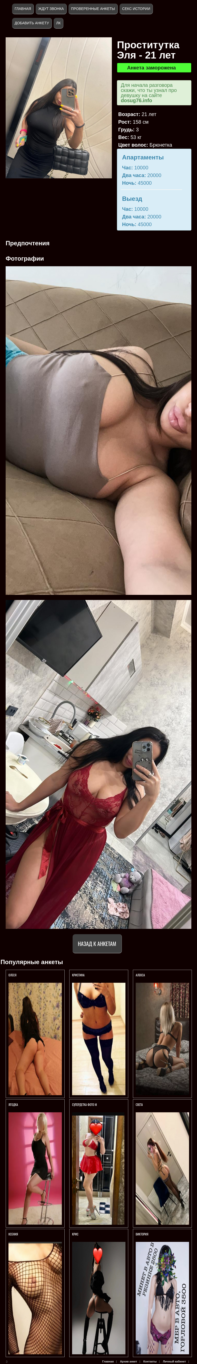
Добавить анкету (32, 23)
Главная (23, 9)
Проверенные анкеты (93, 9)
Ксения (13, 1234)
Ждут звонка (51, 9)
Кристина (78, 975)
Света (139, 1104)
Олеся (12, 975)
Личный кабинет (174, 1361)
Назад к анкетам (97, 943)
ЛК (58, 23)
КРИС (75, 1234)
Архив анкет (128, 1361)
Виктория (142, 1234)
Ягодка (13, 1104)
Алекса (140, 975)
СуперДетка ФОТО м (84, 1104)
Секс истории (136, 9)
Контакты (150, 1361)
